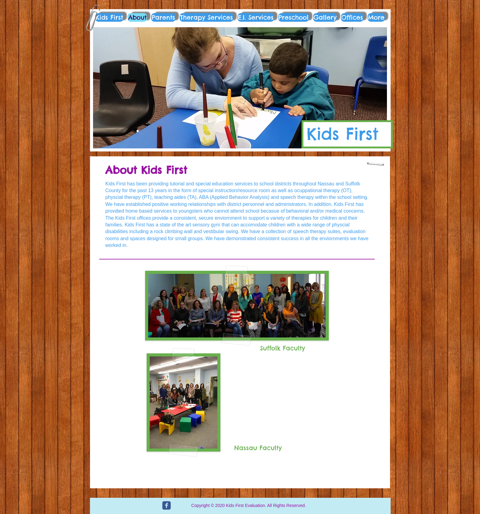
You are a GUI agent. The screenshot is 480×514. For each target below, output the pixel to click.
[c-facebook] (166, 505)
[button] (240, 87)
